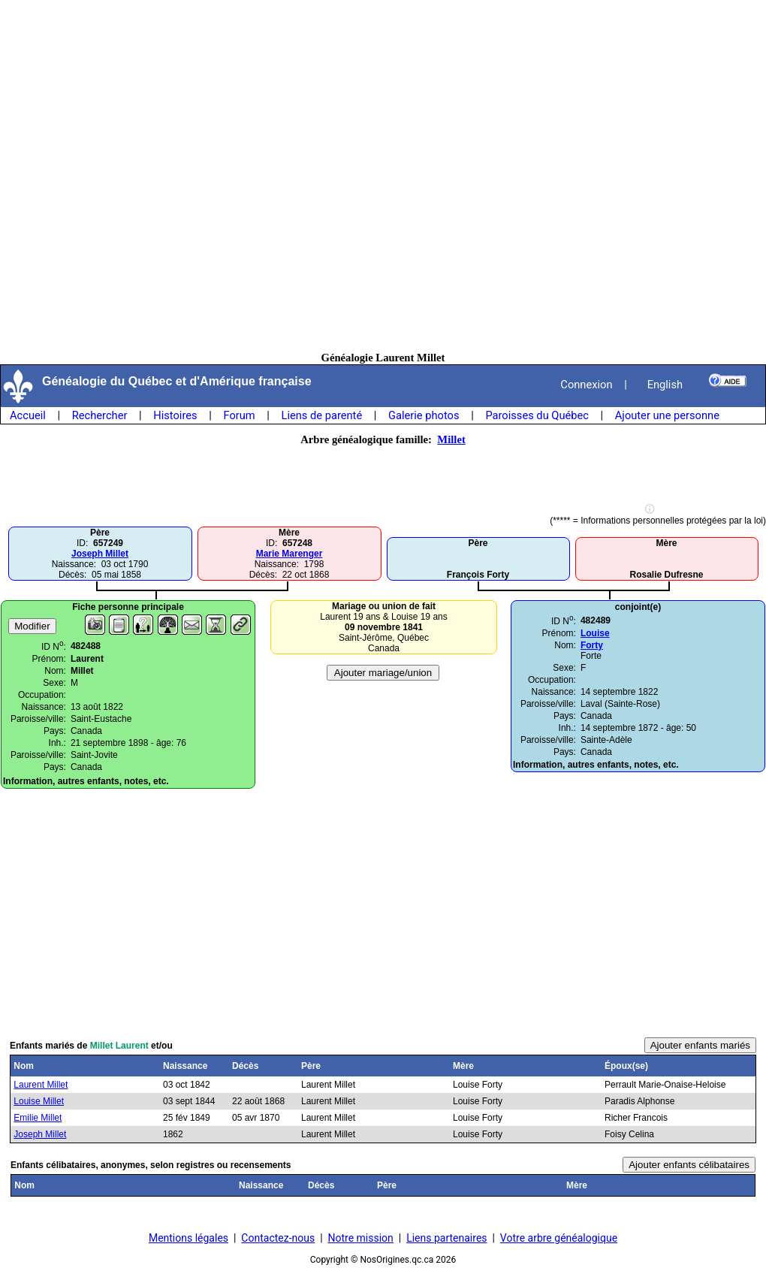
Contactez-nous (278, 1238)
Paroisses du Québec (537, 415)
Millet (451, 439)
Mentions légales (188, 1238)
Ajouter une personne (667, 415)
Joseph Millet (99, 553)
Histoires (175, 415)
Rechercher (100, 415)
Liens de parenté (322, 415)
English (665, 384)
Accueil (28, 415)
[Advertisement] (383, 176)
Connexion (586, 384)
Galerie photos (423, 415)
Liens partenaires (446, 1238)
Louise (595, 633)
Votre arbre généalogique (558, 1238)
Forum (239, 415)
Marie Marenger (289, 553)
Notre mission (361, 1238)
